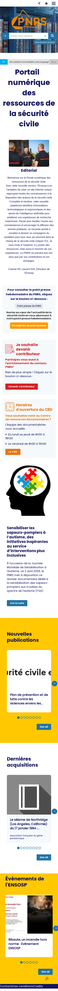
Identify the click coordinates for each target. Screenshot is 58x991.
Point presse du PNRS (29, 306)
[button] (39, 3)
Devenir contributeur (22, 386)
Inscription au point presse (29, 325)
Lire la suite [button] (17, 603)
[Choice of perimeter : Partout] (5, 36)
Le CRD (13, 452)
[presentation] (54, 683)
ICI (45, 241)
